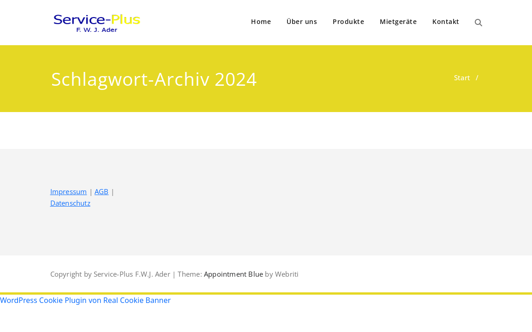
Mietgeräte (398, 21)
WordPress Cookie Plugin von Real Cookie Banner (85, 300)
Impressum (68, 191)
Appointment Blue (232, 274)
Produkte (348, 21)
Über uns (302, 21)
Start (462, 77)
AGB (102, 191)
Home (261, 21)
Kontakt (446, 21)
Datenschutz (70, 203)
